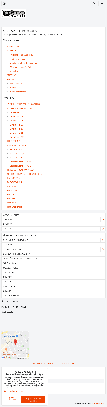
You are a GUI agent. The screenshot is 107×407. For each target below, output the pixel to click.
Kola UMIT (11, 202)
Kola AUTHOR (13, 186)
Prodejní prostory (17, 59)
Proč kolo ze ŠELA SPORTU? (22, 54)
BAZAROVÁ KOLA (14, 182)
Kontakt (10, 79)
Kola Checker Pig (14, 206)
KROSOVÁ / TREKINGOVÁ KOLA (20, 169)
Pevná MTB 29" (16, 149)
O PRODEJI (11, 50)
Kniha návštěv (16, 83)
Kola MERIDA (13, 198)
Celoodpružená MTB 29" (20, 161)
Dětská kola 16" (17, 124)
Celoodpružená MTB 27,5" (21, 165)
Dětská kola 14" (17, 120)
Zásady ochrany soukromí (14, 391)
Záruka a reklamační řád (20, 67)
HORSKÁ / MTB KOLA (16, 145)
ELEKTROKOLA (13, 141)
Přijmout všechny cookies (33, 399)
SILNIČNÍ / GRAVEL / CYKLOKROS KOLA (24, 174)
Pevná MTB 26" (16, 157)
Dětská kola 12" (17, 116)
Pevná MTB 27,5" (17, 153)
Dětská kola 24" (17, 133)
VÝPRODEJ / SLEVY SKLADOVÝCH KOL (24, 104)
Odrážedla (14, 112)
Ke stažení (14, 71)
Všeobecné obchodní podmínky (24, 63)
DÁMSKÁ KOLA (13, 178)
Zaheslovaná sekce (18, 91)
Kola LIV (10, 194)
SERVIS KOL (12, 75)
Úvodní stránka (13, 46)
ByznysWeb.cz (98, 403)
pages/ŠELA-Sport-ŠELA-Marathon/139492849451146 (53, 363)
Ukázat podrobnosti (11, 398)
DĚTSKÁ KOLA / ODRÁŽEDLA (20, 108)
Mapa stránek (16, 87)
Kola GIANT (12, 190)
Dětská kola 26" (17, 137)
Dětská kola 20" (17, 128)
